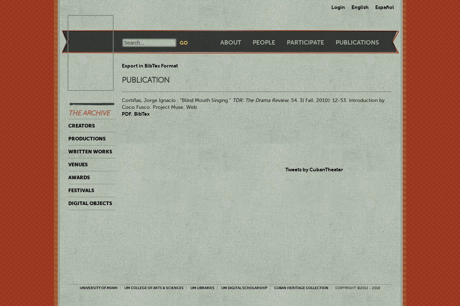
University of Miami (99, 288)
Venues (78, 164)
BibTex (142, 114)
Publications (357, 42)
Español (384, 7)
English (360, 7)
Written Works (90, 151)
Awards (79, 177)
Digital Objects (90, 203)
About (230, 42)
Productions (87, 139)
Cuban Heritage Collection (301, 288)
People (264, 42)
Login (338, 7)
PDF (126, 114)
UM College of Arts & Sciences (154, 288)
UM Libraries (202, 288)
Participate (305, 42)
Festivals (81, 190)
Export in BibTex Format (150, 66)
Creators (81, 126)
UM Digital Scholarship (244, 288)
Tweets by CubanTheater (314, 169)
